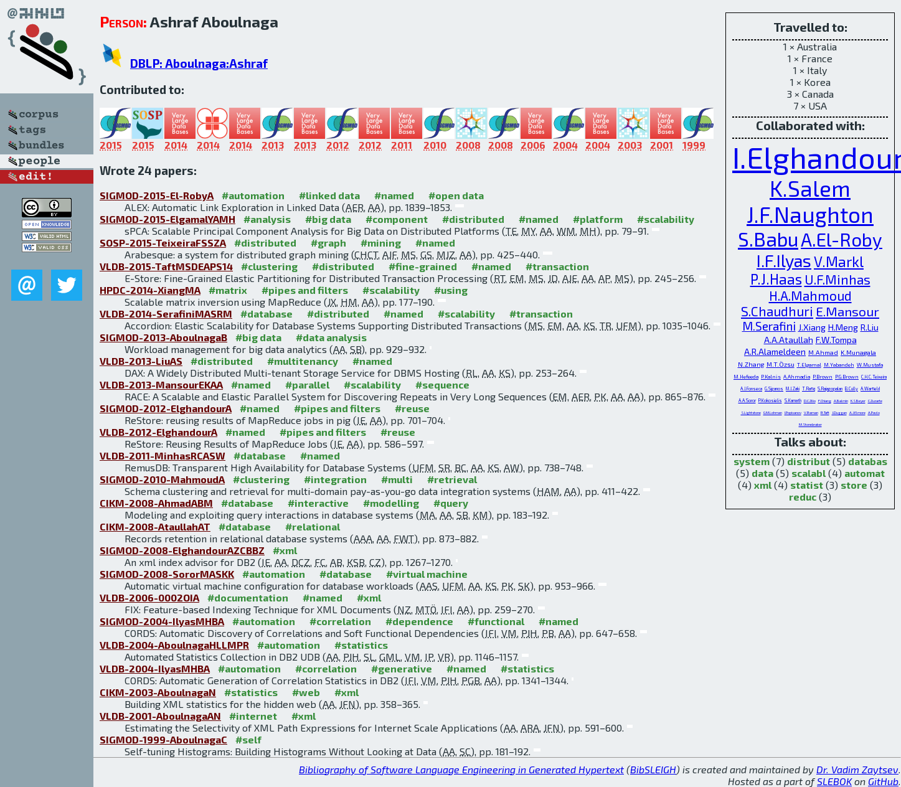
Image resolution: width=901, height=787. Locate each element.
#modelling (391, 503)
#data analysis (331, 337)
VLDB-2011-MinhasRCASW (162, 455)
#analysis (267, 219)
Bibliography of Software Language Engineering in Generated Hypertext (461, 769)
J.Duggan (839, 412)
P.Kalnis (771, 377)
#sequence (442, 384)
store (854, 485)
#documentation (247, 597)
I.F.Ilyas (784, 260)
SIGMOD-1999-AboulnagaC (163, 739)
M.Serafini (769, 326)
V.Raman (811, 412)
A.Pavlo (874, 412)
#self (248, 739)
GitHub (883, 781)
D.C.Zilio (810, 400)
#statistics (361, 645)
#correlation (340, 621)
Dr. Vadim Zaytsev (857, 769)
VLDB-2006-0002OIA (149, 597)
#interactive (318, 503)
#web (306, 692)
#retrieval (452, 479)
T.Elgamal (809, 365)
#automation (253, 195)
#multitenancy (302, 361)
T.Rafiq (808, 388)
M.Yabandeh (839, 365)
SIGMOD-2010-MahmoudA (162, 479)
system (752, 461)
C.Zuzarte (875, 400)
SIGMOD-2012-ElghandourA (166, 408)
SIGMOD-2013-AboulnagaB (163, 337)
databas (867, 461)
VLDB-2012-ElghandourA (158, 432)
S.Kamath (793, 400)
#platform (598, 219)
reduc (802, 496)
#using (451, 290)
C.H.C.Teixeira (874, 376)
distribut (808, 461)
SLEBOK (834, 781)
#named (394, 195)
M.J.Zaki (793, 388)
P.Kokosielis (770, 400)
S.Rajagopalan (830, 388)
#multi (397, 479)
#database (266, 313)
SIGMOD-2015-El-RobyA (157, 195)
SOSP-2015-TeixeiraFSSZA (163, 242)
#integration (335, 479)
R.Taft (825, 412)
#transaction (557, 266)
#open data (456, 195)
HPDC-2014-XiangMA (150, 290)
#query (450, 503)
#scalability (665, 219)
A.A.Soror (747, 400)
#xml (285, 550)
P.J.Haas (776, 279)
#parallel (307, 384)
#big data (328, 219)
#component (397, 219)
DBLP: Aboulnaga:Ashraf (199, 63)
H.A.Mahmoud (810, 295)
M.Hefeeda (746, 377)
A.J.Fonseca (751, 388)
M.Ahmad (823, 352)
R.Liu (870, 327)
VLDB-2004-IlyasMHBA (155, 668)
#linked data (329, 195)
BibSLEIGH (653, 769)
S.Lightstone (751, 412)
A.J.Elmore (857, 412)
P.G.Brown (847, 377)
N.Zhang (751, 364)
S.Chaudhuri (777, 311)
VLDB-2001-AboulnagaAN (160, 716)
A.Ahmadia (796, 377)
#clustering (269, 266)
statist (806, 485)
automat (864, 473)
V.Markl (839, 261)
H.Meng (843, 327)
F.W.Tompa (836, 339)
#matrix (228, 290)
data (762, 473)
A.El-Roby (841, 239)
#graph (328, 242)
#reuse (412, 408)
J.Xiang (812, 327)
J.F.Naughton (810, 214)
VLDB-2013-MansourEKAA (161, 384)
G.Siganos (774, 388)
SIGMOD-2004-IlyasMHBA (162, 621)
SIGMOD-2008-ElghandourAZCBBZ (182, 550)
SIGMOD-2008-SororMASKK (167, 574)
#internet (253, 716)
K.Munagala (858, 352)
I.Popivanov (793, 412)
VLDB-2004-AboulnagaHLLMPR (174, 645)
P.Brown (823, 377)
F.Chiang (824, 400)
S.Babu (768, 238)
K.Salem (810, 188)
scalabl (808, 473)
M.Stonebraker (810, 424)
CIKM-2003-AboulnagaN (158, 692)
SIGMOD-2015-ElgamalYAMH (167, 219)
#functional (496, 621)
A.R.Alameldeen (775, 351)
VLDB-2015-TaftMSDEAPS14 (166, 266)
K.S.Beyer (858, 400)
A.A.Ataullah (788, 339)
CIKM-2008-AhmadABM (156, 503)
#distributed (473, 219)
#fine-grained (423, 266)
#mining (381, 242)
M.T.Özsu (781, 364)
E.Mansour (847, 311)
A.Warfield (870, 388)
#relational (312, 526)
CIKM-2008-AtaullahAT (155, 526)
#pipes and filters (305, 290)
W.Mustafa (870, 365)
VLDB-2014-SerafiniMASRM (166, 313)
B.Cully (851, 388)
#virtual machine (427, 574)
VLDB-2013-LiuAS (141, 361)
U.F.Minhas (837, 279)
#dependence (419, 621)
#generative (401, 668)
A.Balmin (841, 400)
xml (762, 485)
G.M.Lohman (772, 412)
